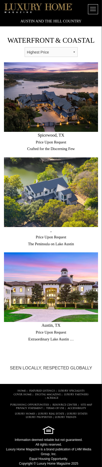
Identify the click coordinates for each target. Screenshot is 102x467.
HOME (21, 391)
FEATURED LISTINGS (42, 391)
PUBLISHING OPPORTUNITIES (29, 405)
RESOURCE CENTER (64, 405)
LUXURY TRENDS (65, 417)
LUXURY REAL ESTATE (51, 414)
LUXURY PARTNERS (76, 394)
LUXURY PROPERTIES (39, 417)
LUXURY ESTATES (77, 414)
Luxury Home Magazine (23, 449)
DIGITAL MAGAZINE (48, 394)
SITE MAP (86, 405)
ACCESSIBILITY (77, 408)
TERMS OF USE (55, 408)
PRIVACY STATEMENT (29, 408)
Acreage (52, 398)
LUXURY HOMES (25, 414)
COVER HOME (23, 394)
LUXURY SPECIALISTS (71, 391)
